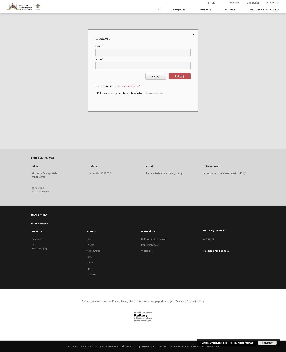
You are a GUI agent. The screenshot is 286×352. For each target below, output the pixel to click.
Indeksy (230, 9)
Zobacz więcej (39, 248)
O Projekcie (178, 9)
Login (99, 46)
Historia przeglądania (264, 9)
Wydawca (91, 274)
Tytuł (89, 239)
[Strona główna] (159, 10)
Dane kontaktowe (150, 244)
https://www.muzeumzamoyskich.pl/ (225, 173)
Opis (88, 268)
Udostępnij (253, 2)
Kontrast (234, 2)
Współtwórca (93, 250)
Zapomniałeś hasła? (129, 86)
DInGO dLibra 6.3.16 (125, 346)
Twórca (90, 244)
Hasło (99, 59)
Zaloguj (179, 76)
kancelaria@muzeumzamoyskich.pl (164, 173)
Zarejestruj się (104, 86)
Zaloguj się (273, 2)
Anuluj (155, 76)
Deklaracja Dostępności (153, 239)
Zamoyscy (37, 239)
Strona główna (39, 223)
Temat (89, 256)
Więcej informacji (246, 343)
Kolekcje (205, 9)
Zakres (90, 262)
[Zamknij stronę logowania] (193, 34)
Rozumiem (267, 343)
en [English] (213, 3)
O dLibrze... (147, 250)
